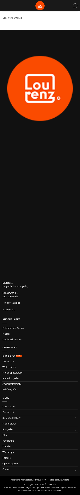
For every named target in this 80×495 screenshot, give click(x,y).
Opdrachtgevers (10, 463)
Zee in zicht (8, 412)
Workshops (8, 452)
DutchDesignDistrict (12, 339)
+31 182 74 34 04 (11, 303)
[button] (75, 5)
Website (6, 446)
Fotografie (7, 429)
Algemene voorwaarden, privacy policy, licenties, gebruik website (40, 480)
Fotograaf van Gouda (13, 328)
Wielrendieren (9, 424)
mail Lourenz (8, 309)
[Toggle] (76, 418)
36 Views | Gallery (11, 418)
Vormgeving (8, 441)
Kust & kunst (8, 406)
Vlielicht (6, 334)
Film (4, 435)
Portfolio (6, 458)
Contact (6, 469)
